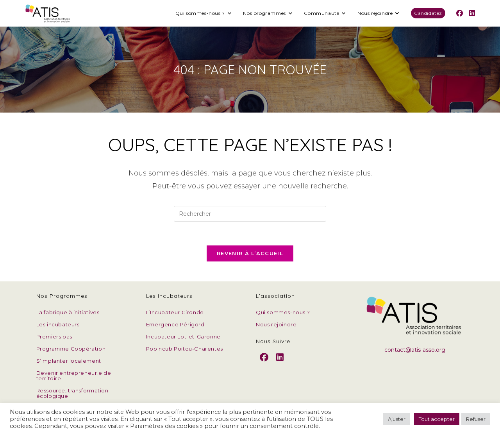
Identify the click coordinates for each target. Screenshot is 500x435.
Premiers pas (54, 336)
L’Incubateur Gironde (175, 312)
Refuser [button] (476, 419)
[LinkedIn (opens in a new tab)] (472, 13)
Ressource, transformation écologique (72, 393)
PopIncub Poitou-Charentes (184, 348)
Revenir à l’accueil (250, 253)
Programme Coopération (71, 348)
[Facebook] (264, 363)
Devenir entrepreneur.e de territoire (73, 375)
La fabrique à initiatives (68, 312)
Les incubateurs (58, 324)
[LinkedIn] (280, 363)
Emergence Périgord (175, 324)
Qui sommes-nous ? (283, 312)
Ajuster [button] (396, 419)
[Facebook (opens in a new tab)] (459, 13)
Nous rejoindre (276, 324)
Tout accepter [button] (437, 419)
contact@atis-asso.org (414, 349)
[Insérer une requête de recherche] (250, 214)
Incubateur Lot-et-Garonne (183, 336)
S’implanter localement (68, 361)
